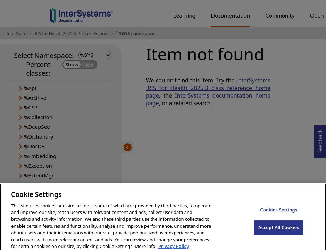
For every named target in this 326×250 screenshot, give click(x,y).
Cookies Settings (278, 212)
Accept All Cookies (278, 230)
